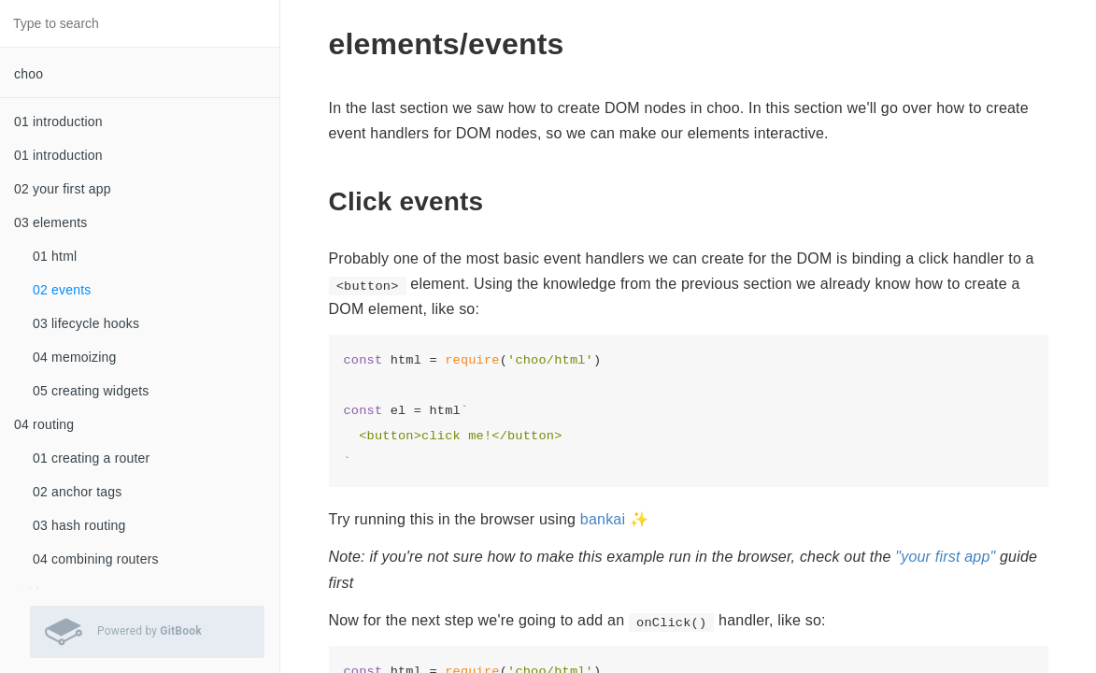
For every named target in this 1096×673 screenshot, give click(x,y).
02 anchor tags (77, 491)
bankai (602, 519)
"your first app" (945, 557)
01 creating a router (91, 458)
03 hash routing (79, 525)
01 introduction (58, 121)
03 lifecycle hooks (86, 323)
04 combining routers (96, 558)
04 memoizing (75, 357)
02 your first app (62, 188)
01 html (55, 256)
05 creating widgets (91, 390)
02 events (62, 289)
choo (28, 73)
